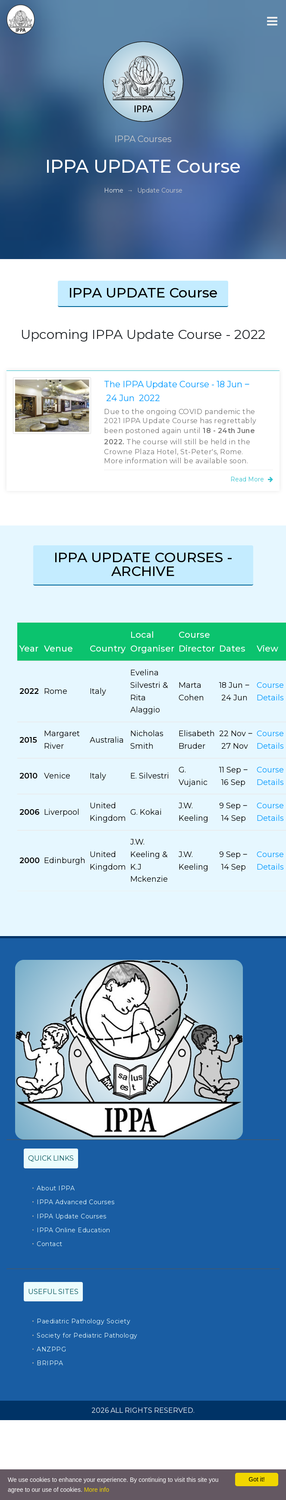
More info (96, 1489)
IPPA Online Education (73, 1230)
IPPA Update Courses (72, 1216)
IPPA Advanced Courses (76, 1202)
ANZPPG (51, 1349)
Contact (50, 1244)
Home (113, 190)
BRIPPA (50, 1363)
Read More (251, 479)
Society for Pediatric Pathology (87, 1335)
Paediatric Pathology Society (83, 1321)
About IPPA (56, 1188)
